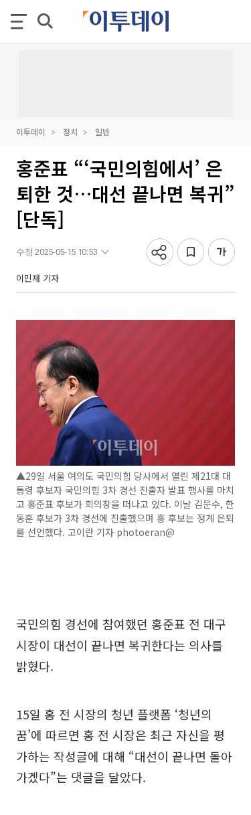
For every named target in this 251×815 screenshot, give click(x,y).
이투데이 (31, 131)
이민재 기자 (37, 278)
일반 (102, 131)
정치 (70, 131)
